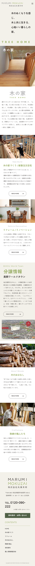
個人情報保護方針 (10, 551)
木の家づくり (9, 532)
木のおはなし (9, 540)
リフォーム (8, 536)
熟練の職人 (8, 544)
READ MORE (15, 193)
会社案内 (8, 548)
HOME (7, 528)
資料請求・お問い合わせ (17, 515)
